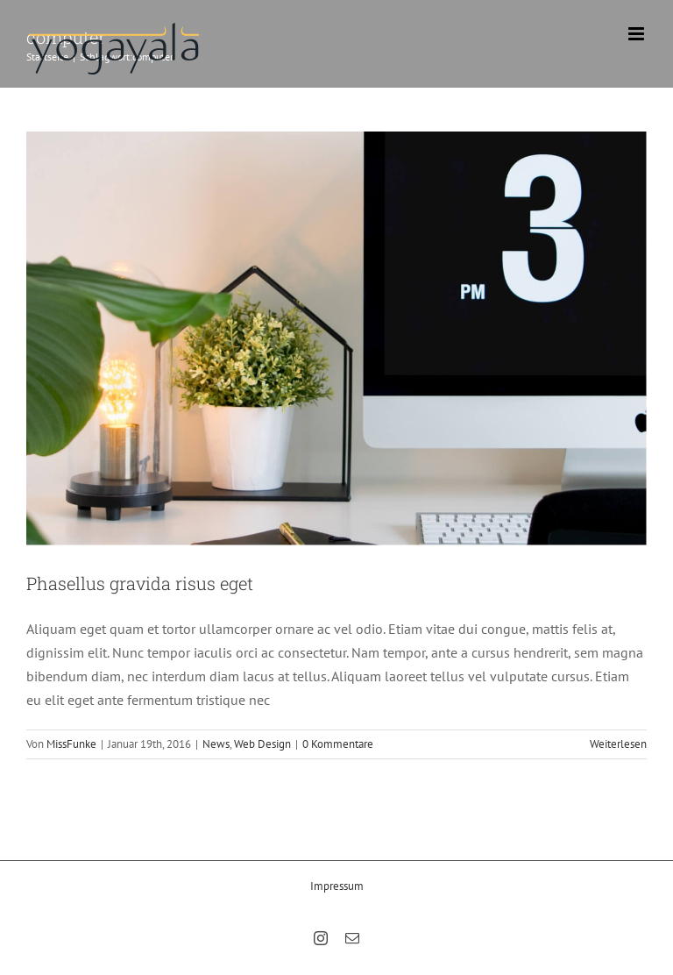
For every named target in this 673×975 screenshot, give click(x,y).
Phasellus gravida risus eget (139, 583)
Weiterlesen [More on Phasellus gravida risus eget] (618, 744)
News (216, 744)
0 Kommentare (337, 744)
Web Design (262, 744)
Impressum (337, 886)
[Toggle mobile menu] (637, 34)
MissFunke (71, 744)
